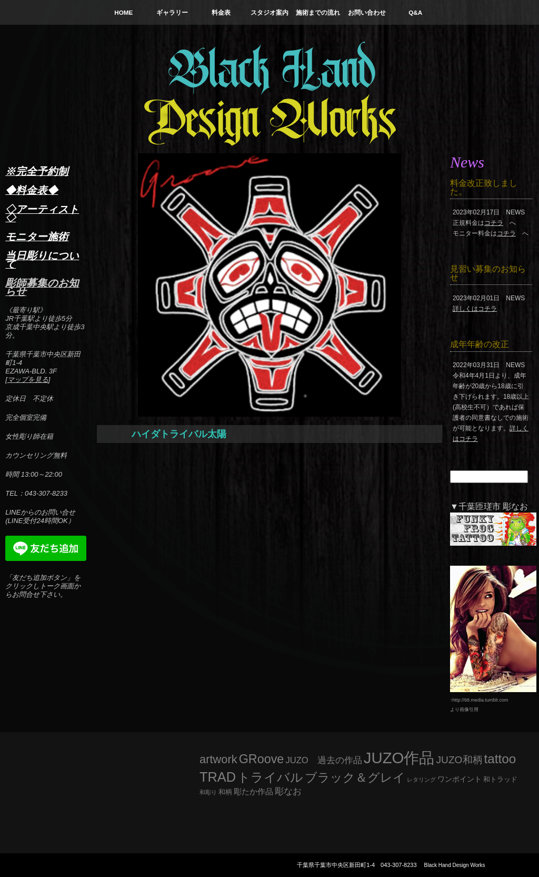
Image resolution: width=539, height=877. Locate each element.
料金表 (221, 12)
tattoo (500, 759)
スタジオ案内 (269, 12)
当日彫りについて (42, 260)
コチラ (493, 222)
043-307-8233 (399, 865)
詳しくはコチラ (475, 308)
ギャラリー (172, 12)
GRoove (261, 759)
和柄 (225, 792)
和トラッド (500, 779)
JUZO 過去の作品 (323, 760)
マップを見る (27, 379)
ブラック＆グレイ (355, 777)
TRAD (217, 777)
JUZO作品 (399, 757)
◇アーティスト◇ (42, 213)
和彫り (208, 792)
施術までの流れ (318, 12)
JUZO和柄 (459, 759)
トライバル (270, 777)
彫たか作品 (253, 791)
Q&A (415, 12)
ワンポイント (459, 779)
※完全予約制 (36, 171)
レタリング (421, 779)
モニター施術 (36, 236)
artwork (218, 759)
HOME (123, 12)
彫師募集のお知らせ (42, 287)
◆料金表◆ (31, 190)
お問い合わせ (367, 12)
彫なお (288, 791)
